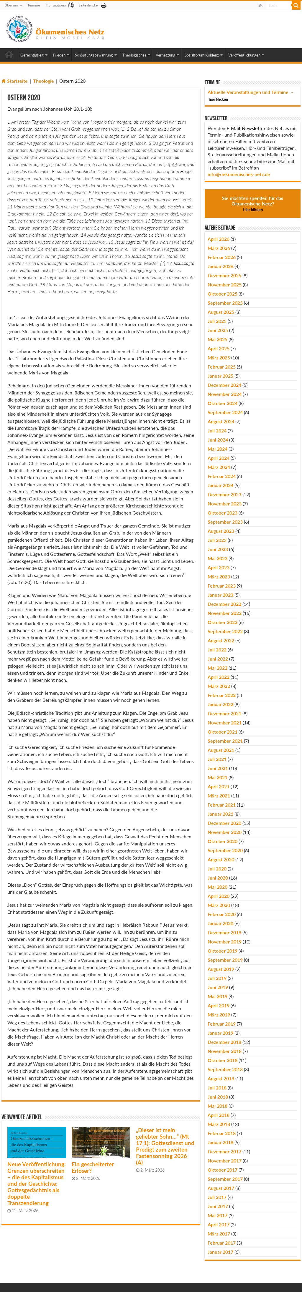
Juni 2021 (218, 768)
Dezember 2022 (224, 604)
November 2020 (225, 832)
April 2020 (218, 896)
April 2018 (218, 1115)
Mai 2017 (217, 1215)
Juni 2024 (218, 439)
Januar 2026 (220, 266)
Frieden (59, 55)
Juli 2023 (217, 540)
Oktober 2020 (222, 841)
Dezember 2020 (224, 823)
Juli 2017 (217, 1197)
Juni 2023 (218, 549)
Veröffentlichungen (244, 55)
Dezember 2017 (224, 1151)
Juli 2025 (217, 321)
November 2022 (225, 613)
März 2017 (219, 1233)
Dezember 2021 (224, 713)
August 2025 (221, 312)
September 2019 (225, 960)
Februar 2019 (222, 1023)
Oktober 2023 (222, 512)
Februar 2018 (222, 1133)
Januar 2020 (220, 923)
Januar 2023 (220, 595)
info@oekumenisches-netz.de (239, 174)
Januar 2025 (220, 376)
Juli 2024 (217, 430)
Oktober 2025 (222, 293)
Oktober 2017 (222, 1169)
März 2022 (219, 686)
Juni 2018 (218, 1096)
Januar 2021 (220, 814)
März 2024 (219, 467)
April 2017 (218, 1224)
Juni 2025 (218, 330)
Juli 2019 (217, 978)
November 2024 (225, 394)
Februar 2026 (222, 257)
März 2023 (219, 576)
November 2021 (225, 722)
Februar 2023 (222, 585)
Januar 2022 (220, 704)
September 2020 (225, 850)
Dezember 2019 (224, 932)
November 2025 (225, 284)
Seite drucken (89, 5)
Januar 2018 (220, 1142)
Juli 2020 (217, 868)
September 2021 (225, 741)
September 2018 (225, 1069)
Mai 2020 (217, 887)
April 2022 (218, 677)
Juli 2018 (217, 1087)
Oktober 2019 (222, 950)
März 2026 (219, 248)
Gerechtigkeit (32, 55)
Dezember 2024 (224, 385)
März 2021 (219, 795)
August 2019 (221, 969)
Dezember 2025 (224, 275)
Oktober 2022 (222, 622)
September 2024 (225, 412)
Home (9, 54)
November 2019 (225, 941)
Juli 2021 (217, 759)
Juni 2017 (218, 1206)
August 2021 (221, 750)
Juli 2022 (217, 649)
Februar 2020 (222, 914)
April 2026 (218, 239)
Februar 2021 (222, 804)
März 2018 (219, 1124)
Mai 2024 (217, 449)
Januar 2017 (220, 1252)
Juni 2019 (218, 987)
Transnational (56, 5)
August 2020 (221, 859)
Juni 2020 (218, 877)
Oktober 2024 (222, 403)
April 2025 (218, 348)
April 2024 (218, 458)
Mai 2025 (217, 339)
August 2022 (221, 640)
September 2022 (225, 631)
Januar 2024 (220, 485)
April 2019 (218, 1005)
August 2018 (221, 1078)
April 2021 (218, 786)
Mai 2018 (217, 1106)
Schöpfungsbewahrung (94, 55)
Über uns (11, 5)
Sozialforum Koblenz (202, 55)
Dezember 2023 (224, 494)
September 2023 (225, 522)
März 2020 (219, 905)
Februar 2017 (222, 1242)
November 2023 (225, 503)
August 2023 (221, 531)
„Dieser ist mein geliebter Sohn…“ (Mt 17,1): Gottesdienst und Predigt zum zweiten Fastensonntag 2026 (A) (165, 1146)
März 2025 (219, 357)
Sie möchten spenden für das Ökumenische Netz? (252, 203)
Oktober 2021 (222, 731)
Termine (33, 5)
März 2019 (219, 1014)
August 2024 (221, 421)
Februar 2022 (222, 695)
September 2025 (225, 303)
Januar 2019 (220, 1033)
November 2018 (225, 1051)
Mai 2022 (217, 668)
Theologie (43, 81)
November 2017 (225, 1160)
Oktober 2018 (222, 1060)
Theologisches (134, 55)
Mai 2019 (217, 996)
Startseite (14, 81)
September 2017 (225, 1179)
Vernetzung (165, 55)
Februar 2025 (222, 366)
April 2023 (218, 567)
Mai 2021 (217, 777)
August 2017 (221, 1188)
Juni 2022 (218, 658)
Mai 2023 (217, 558)
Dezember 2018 (224, 1042)
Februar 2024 (222, 476)
